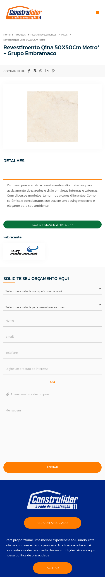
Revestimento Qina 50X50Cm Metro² (24, 40)
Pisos (64, 35)
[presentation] (52, 448)
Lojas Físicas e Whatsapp (52, 224)
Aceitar (53, 567)
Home (6, 35)
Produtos (20, 35)
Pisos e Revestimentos (44, 35)
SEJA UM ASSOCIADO (53, 522)
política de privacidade (32, 555)
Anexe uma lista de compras (27, 394)
